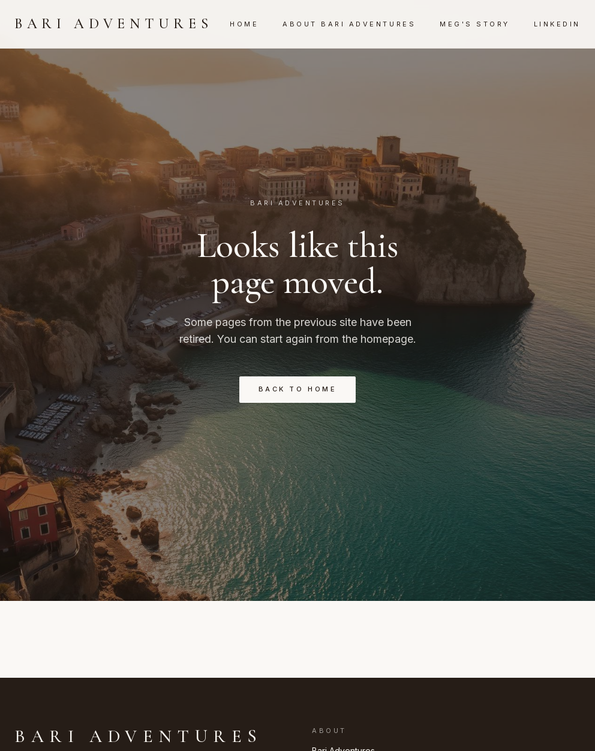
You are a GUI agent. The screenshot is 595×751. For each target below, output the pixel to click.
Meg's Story (475, 24)
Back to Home (297, 389)
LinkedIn (557, 24)
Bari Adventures (113, 23)
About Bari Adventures (349, 24)
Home (244, 24)
